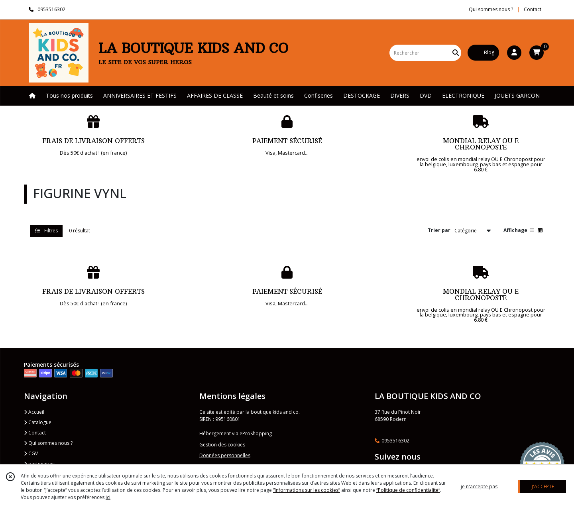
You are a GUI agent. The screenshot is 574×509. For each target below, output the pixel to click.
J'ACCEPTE (543, 486)
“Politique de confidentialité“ (408, 490)
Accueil (34, 412)
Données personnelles (224, 455)
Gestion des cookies (222, 444)
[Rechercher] (455, 53)
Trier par (439, 230)
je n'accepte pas (479, 486)
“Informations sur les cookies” (306, 490)
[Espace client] (514, 52)
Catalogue (37, 422)
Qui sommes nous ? (48, 443)
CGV (31, 453)
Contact (532, 9)
